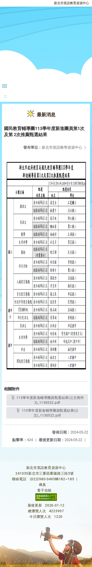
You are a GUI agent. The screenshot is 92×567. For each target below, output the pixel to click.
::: (5, 96)
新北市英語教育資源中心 (71, 3)
